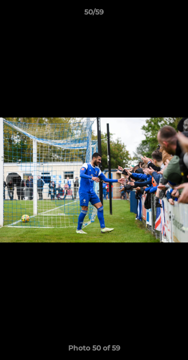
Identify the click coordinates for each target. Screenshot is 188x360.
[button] (176, 14)
